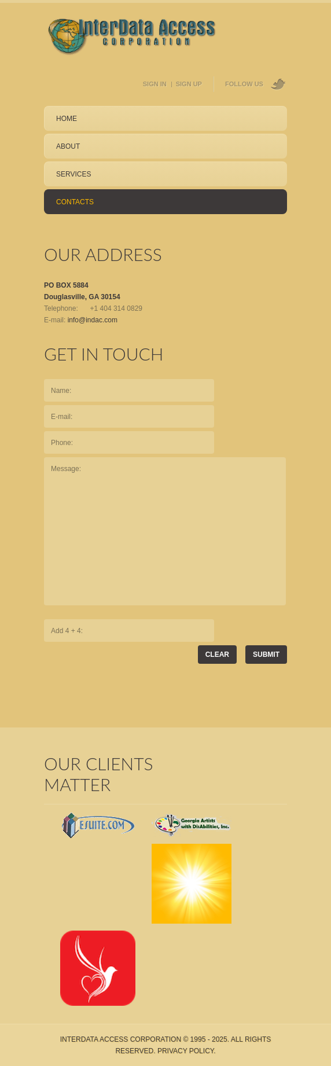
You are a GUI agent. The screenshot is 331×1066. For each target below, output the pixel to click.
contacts (75, 202)
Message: (165, 531)
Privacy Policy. (186, 1051)
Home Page (132, 38)
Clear (217, 654)
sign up (189, 83)
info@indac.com (92, 320)
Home (66, 119)
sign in (155, 83)
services (73, 174)
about (68, 146)
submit (266, 654)
